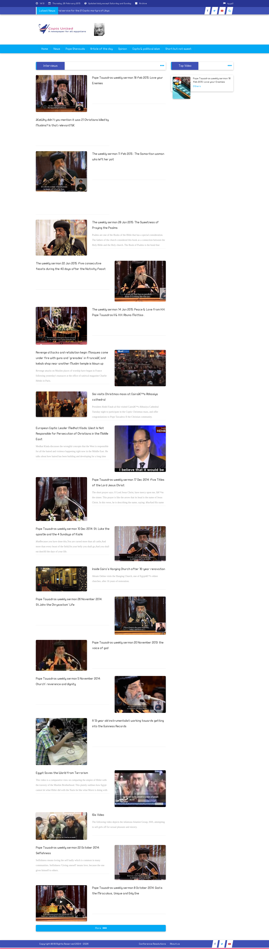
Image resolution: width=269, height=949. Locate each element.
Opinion (122, 49)
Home (44, 49)
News (57, 49)
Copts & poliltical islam (146, 49)
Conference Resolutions (152, 944)
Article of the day (101, 49)
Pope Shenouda (75, 49)
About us (175, 944)
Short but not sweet (178, 49)
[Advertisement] (252, 110)
